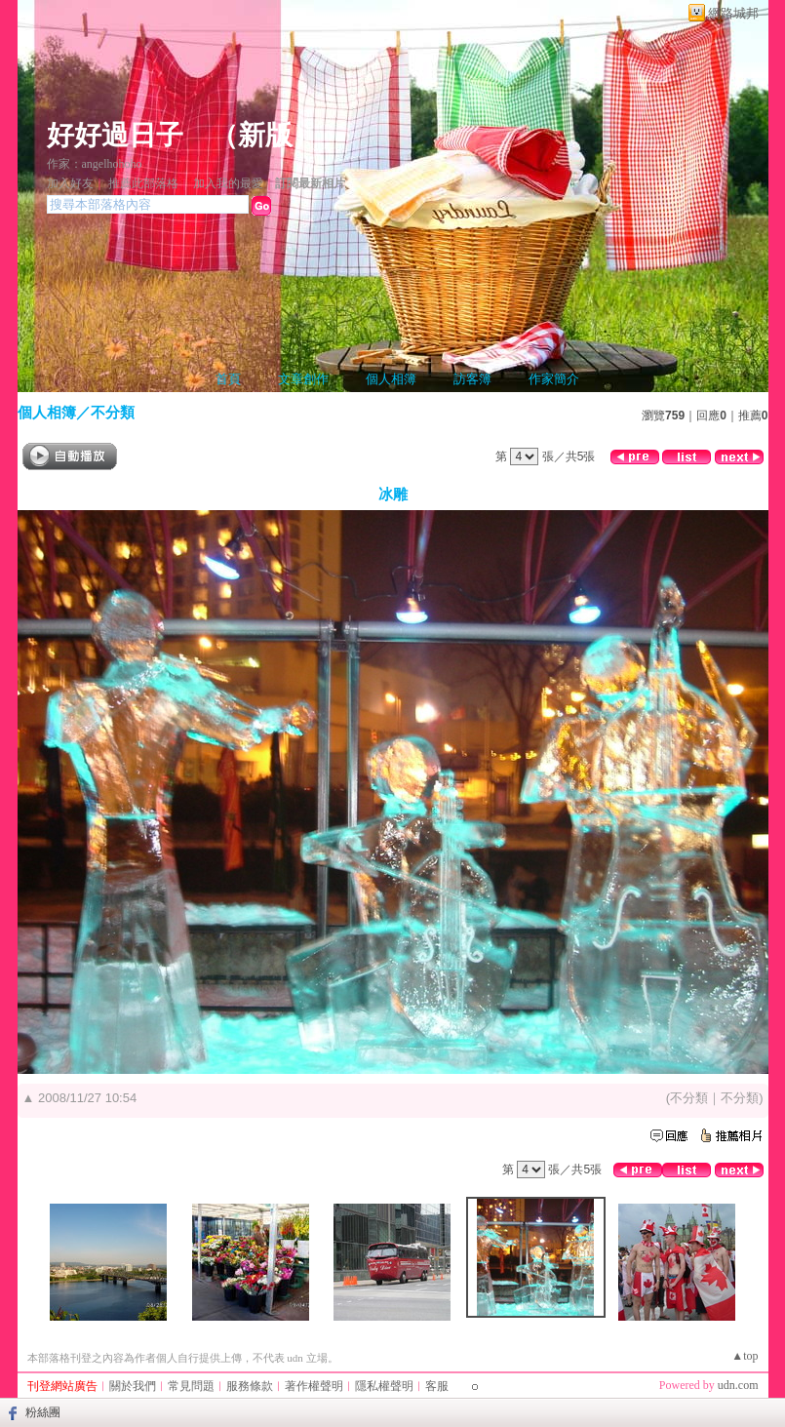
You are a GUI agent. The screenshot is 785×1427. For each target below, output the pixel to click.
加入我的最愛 (228, 183)
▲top (744, 1356)
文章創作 (303, 379)
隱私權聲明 (384, 1386)
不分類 (113, 412)
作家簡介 (554, 379)
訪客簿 (472, 379)
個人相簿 (391, 379)
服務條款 (249, 1386)
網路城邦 (733, 13)
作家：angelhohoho (94, 164)
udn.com (738, 1385)
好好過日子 (115, 135)
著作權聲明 (314, 1386)
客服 (437, 1386)
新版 (265, 135)
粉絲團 (42, 1412)
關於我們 (132, 1386)
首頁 (228, 379)
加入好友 (70, 183)
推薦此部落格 (143, 183)
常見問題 (191, 1386)
